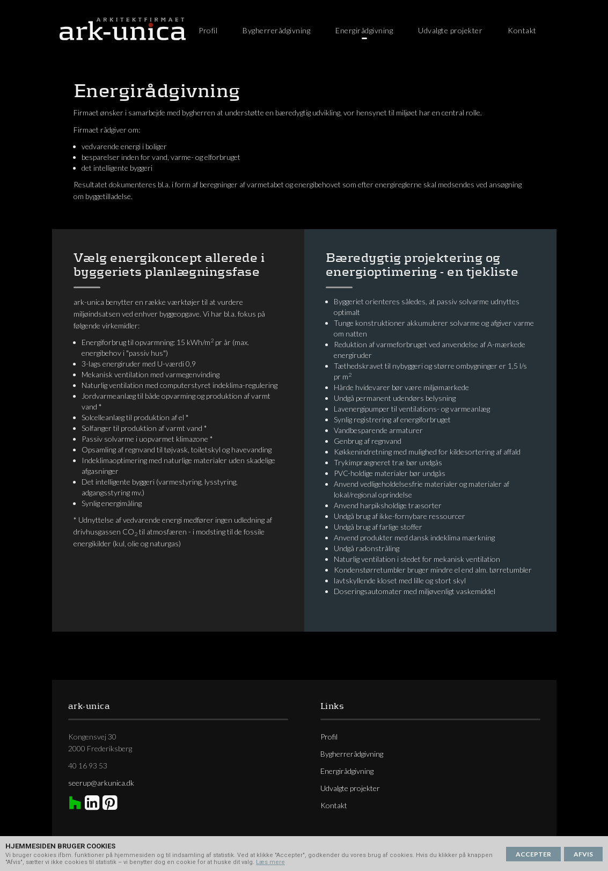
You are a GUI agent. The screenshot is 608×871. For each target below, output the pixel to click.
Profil (208, 30)
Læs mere (270, 862)
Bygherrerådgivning (276, 30)
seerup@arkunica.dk (101, 782)
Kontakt (522, 30)
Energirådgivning (364, 30)
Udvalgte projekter (450, 30)
